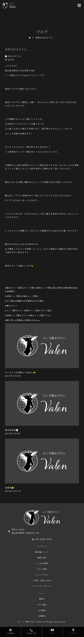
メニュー (52, 633)
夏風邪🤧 (9, 488)
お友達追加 (10, 633)
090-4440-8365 (31, 633)
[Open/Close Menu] (79, 5)
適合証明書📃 (11, 430)
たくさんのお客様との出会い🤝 (20, 372)
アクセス (73, 633)
